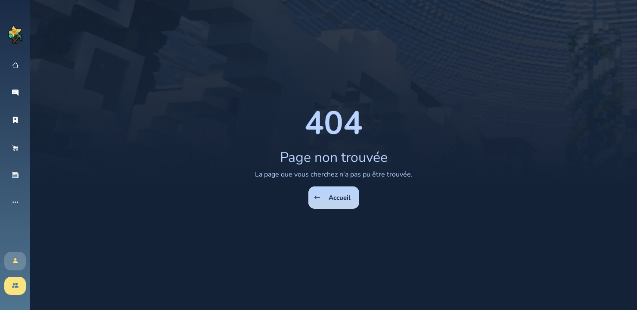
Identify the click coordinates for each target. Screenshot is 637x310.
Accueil (332, 198)
